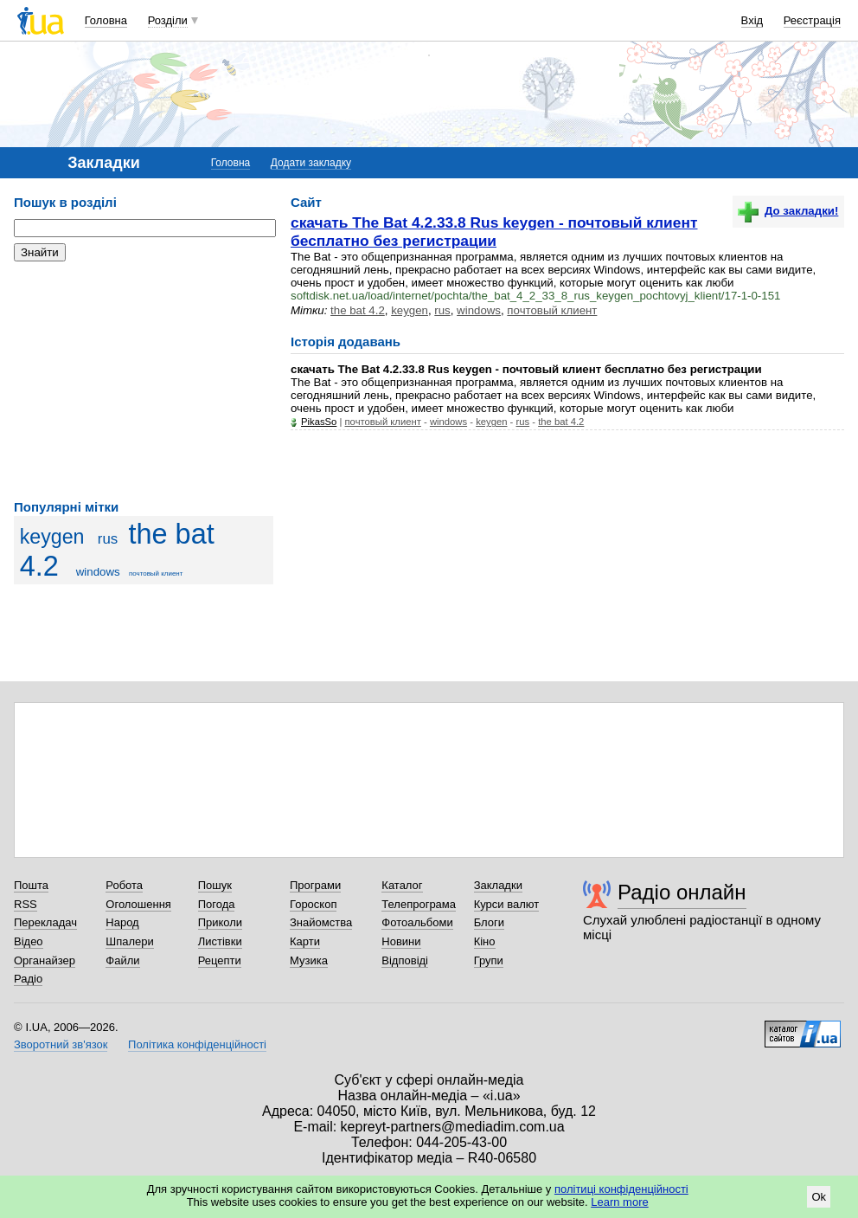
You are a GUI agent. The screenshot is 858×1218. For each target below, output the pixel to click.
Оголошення (138, 904)
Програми (315, 885)
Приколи (220, 922)
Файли (122, 960)
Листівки (220, 941)
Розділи (168, 20)
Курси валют (507, 904)
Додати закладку (311, 163)
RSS (25, 904)
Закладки (498, 885)
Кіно (485, 941)
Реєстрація (812, 20)
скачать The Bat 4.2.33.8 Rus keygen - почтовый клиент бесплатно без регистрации (494, 231)
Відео (28, 941)
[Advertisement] (143, 381)
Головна (106, 20)
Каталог (401, 885)
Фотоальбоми (416, 922)
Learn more (619, 1201)
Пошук (215, 885)
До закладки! (788, 210)
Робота (124, 885)
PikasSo (318, 421)
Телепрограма (418, 904)
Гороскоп (313, 904)
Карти (305, 941)
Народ (122, 922)
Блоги (489, 922)
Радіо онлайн (682, 892)
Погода (216, 904)
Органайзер (44, 960)
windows (98, 571)
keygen (52, 536)
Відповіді (404, 960)
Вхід (752, 20)
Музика (309, 960)
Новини (400, 941)
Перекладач (45, 922)
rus (108, 539)
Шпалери (130, 941)
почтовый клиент (155, 573)
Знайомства (321, 922)
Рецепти (219, 960)
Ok (818, 1196)
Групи (488, 960)
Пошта (31, 885)
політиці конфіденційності (621, 1189)
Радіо (28, 978)
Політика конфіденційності (197, 1044)
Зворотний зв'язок (60, 1044)
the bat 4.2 (357, 310)
